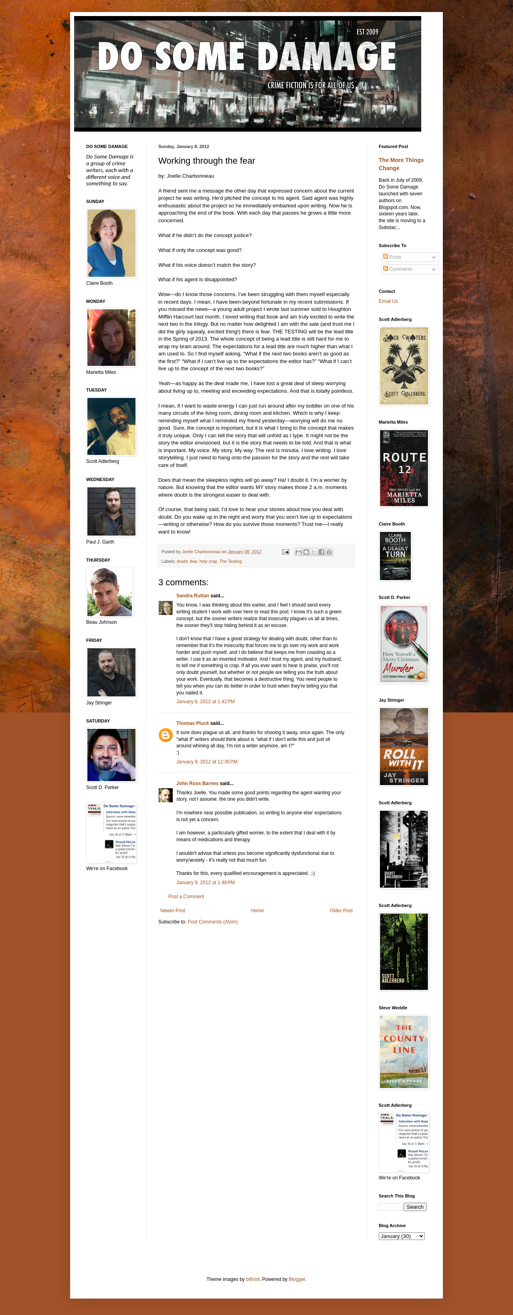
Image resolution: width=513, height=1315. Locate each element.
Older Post (341, 910)
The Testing (231, 561)
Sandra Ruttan (192, 596)
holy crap (208, 561)
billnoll (252, 1279)
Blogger (297, 1279)
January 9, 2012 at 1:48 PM (205, 882)
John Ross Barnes (197, 783)
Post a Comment (186, 896)
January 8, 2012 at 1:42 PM (205, 701)
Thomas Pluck (192, 723)
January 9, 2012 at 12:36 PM (206, 762)
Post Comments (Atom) (213, 922)
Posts (392, 257)
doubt (182, 561)
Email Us (388, 301)
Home (257, 910)
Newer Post (172, 910)
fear (193, 561)
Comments (397, 269)
